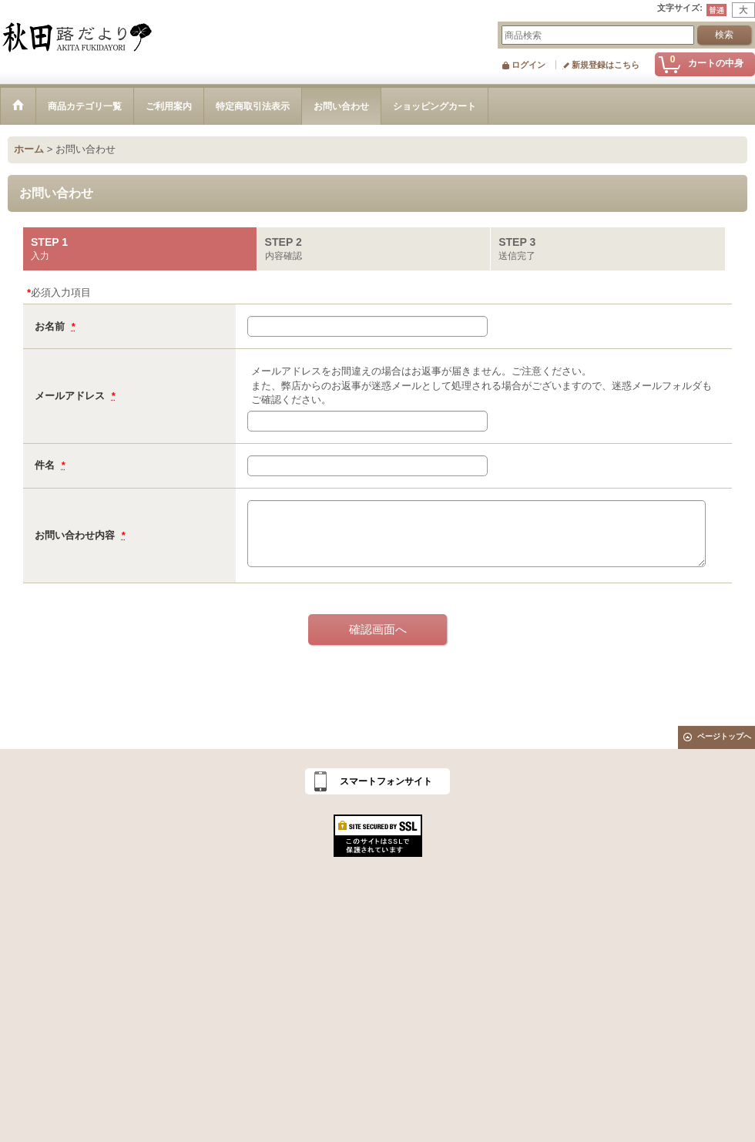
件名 (46, 465)
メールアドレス (71, 395)
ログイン (528, 64)
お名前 (51, 326)
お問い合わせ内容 (76, 535)
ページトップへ (724, 736)
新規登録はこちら (605, 64)
